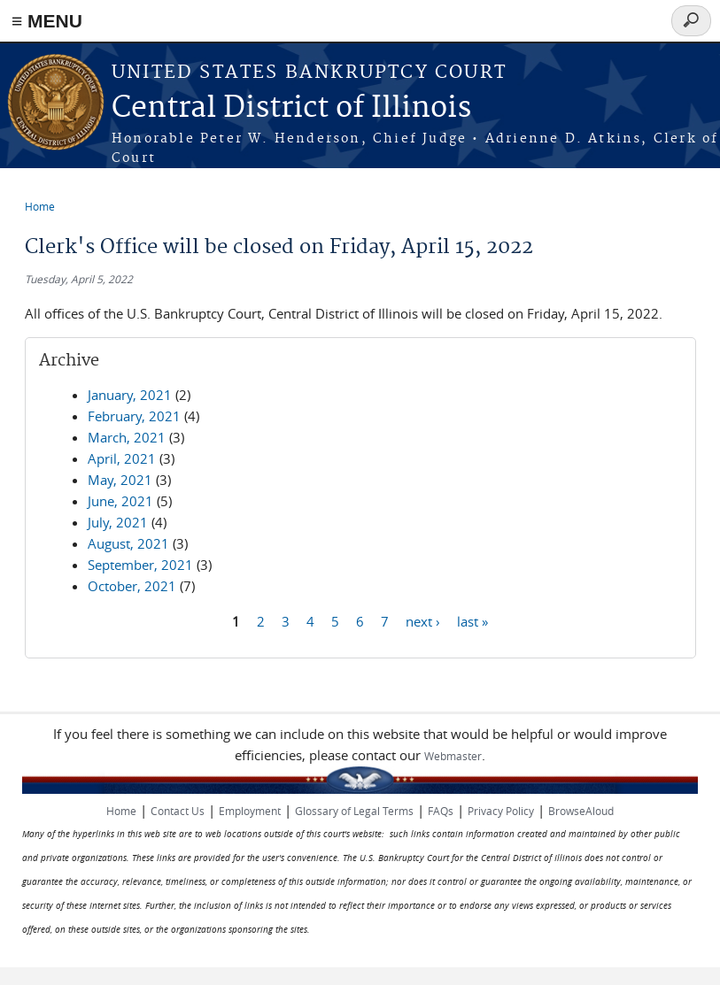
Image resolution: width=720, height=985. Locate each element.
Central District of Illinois (291, 108)
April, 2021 (122, 458)
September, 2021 (140, 564)
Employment (250, 811)
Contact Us (178, 811)
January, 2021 (130, 395)
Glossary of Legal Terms (354, 811)
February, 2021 (134, 416)
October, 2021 (132, 586)
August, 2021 (128, 543)
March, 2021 (127, 437)
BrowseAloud (581, 811)
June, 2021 (120, 501)
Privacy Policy (501, 811)
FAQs (440, 811)
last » (472, 620)
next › (423, 620)
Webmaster (453, 756)
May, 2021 (120, 480)
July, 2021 (118, 522)
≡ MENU (47, 21)
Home (40, 206)
